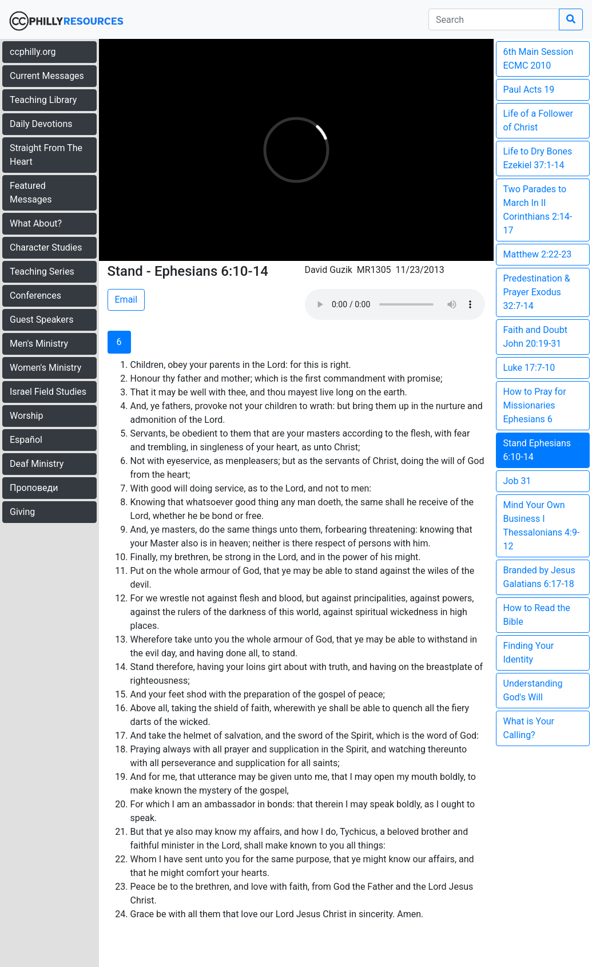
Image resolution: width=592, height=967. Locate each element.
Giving (22, 511)
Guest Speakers (41, 319)
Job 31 (517, 480)
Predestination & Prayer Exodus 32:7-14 (536, 292)
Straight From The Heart (46, 154)
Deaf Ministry (36, 463)
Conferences (35, 295)
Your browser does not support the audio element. (395, 304)
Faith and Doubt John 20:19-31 (535, 336)
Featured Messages (30, 192)
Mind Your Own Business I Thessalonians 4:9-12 (541, 526)
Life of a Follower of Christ (538, 120)
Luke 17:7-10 (529, 367)
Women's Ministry (45, 367)
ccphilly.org (33, 51)
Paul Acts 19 (529, 89)
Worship (26, 415)
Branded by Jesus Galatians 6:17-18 (539, 577)
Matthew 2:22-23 (537, 254)
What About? (36, 223)
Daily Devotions (41, 123)
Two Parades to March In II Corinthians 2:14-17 (538, 210)
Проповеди (34, 487)
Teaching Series (42, 271)
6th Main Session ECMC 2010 (538, 58)
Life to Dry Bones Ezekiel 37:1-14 (538, 158)
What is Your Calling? (529, 728)
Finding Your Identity (528, 652)
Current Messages (47, 75)
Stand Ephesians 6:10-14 (537, 450)
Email (126, 299)
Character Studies (46, 247)
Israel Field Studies (48, 391)
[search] (493, 19)
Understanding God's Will (533, 690)
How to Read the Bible (536, 615)
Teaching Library (43, 99)
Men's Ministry (39, 343)
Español (26, 439)
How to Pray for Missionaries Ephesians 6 (534, 405)
